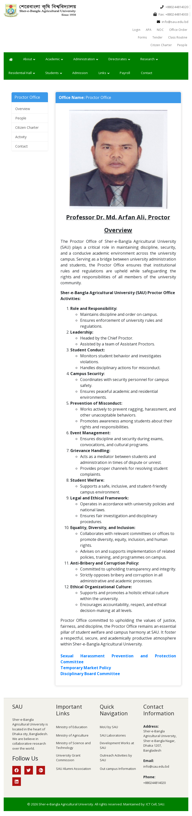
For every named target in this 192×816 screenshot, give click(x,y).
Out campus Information (118, 768)
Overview (22, 108)
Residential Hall (22, 73)
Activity (21, 136)
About (29, 59)
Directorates (119, 59)
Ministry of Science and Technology (73, 745)
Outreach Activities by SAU (116, 757)
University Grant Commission (68, 757)
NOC (160, 30)
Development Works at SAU (117, 745)
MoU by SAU (109, 727)
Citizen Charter (161, 45)
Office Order (178, 30)
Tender (157, 37)
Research (149, 59)
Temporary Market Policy (85, 667)
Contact (146, 73)
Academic (54, 59)
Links (104, 73)
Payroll (125, 73)
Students (53, 73)
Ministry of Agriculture (72, 735)
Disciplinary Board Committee (90, 673)
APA (149, 30)
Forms (142, 37)
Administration (85, 59)
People (182, 45)
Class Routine (177, 37)
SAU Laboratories (113, 735)
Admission (80, 73)
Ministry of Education (71, 727)
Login (136, 30)
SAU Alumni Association (73, 768)
